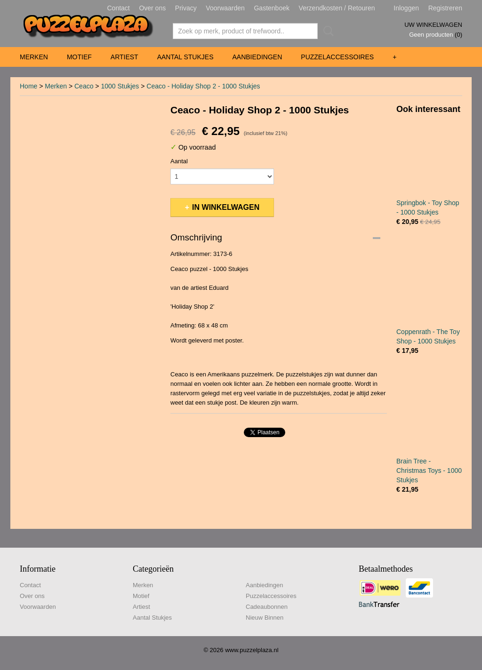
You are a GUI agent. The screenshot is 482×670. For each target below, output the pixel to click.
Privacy (186, 8)
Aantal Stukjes (185, 57)
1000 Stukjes (120, 86)
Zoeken (327, 31)
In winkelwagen (225, 207)
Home (28, 86)
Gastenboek (271, 8)
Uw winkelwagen (433, 24)
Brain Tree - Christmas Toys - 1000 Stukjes (429, 470)
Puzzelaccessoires (337, 57)
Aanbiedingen (257, 57)
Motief (79, 57)
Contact (118, 8)
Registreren (445, 8)
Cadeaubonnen (267, 606)
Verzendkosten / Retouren (337, 8)
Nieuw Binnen (264, 617)
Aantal (179, 161)
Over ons (152, 8)
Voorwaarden (225, 8)
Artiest (124, 57)
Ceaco (83, 86)
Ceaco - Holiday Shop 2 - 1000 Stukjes (203, 86)
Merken (34, 57)
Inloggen (406, 8)
